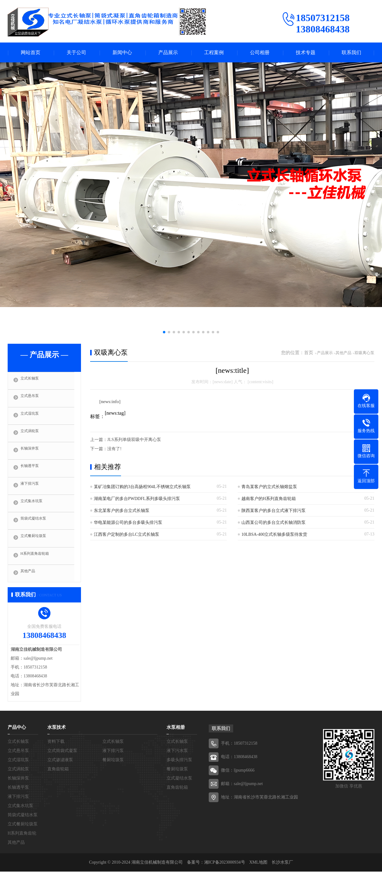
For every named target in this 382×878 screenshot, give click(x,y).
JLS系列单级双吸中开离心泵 (134, 439)
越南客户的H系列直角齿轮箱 (268, 498)
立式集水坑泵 (36, 507)
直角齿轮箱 (58, 775)
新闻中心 (122, 52)
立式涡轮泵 (33, 435)
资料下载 (55, 748)
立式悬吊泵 (33, 399)
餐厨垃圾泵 (113, 766)
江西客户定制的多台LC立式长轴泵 (126, 534)
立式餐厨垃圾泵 (38, 543)
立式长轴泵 (33, 381)
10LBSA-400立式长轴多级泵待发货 (274, 534)
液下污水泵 (177, 757)
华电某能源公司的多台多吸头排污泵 (128, 522)
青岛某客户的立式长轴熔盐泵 (269, 486)
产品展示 (168, 52)
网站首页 (30, 52)
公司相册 (260, 52)
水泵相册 (176, 733)
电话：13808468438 (239, 763)
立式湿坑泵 (33, 417)
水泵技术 (56, 733)
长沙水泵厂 (282, 868)
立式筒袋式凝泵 (62, 757)
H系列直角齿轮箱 (39, 561)
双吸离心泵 (364, 352)
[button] (164, 332)
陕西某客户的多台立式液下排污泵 (273, 510)
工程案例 (214, 52)
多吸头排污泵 (179, 766)
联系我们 (351, 52)
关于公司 (76, 52)
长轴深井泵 (33, 453)
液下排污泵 (33, 489)
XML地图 (258, 868)
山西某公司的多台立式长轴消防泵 (273, 522)
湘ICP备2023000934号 (224, 868)
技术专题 (305, 52)
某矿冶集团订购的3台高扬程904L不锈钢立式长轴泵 (142, 486)
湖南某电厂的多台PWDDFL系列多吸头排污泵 (137, 498)
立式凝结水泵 (179, 784)
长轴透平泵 (33, 471)
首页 (308, 352)
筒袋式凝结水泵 (38, 525)
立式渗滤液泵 (60, 766)
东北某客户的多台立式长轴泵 (121, 510)
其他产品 (31, 579)
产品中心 (17, 733)
